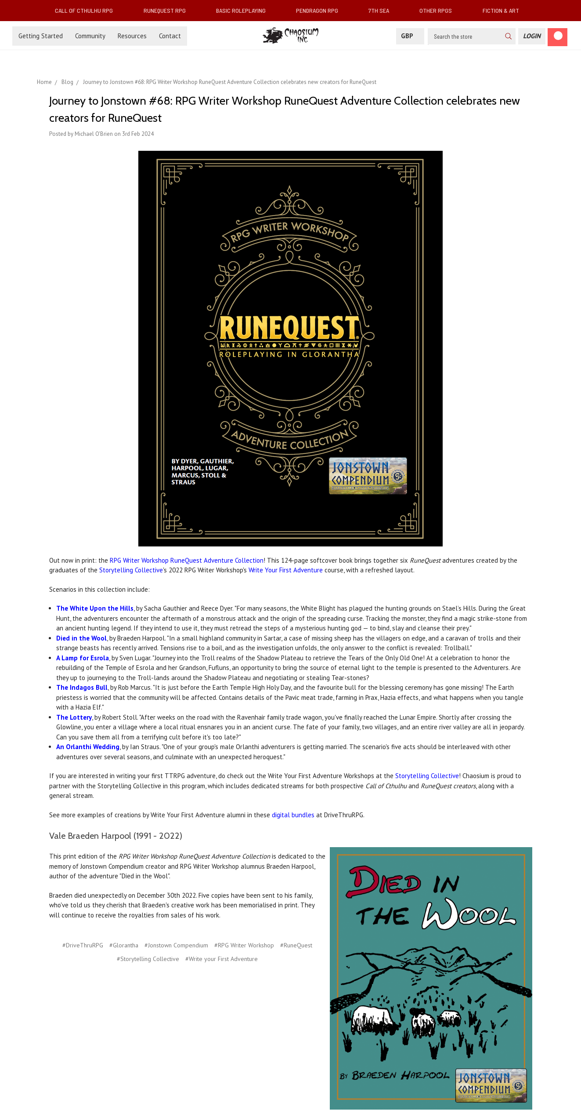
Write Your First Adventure (286, 570)
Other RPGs (439, 10)
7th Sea (382, 10)
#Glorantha (123, 945)
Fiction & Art (504, 10)
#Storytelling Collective (148, 959)
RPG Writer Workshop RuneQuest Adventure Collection (186, 560)
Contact (170, 36)
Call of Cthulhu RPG (87, 10)
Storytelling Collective (131, 570)
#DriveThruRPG (82, 945)
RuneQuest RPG (168, 10)
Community (90, 36)
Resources (132, 36)
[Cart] (557, 37)
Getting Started (40, 36)
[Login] (531, 36)
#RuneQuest (296, 945)
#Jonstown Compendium (176, 945)
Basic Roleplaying (244, 10)
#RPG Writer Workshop (244, 945)
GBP (410, 36)
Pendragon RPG (320, 10)
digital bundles (293, 815)
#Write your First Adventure (221, 959)
